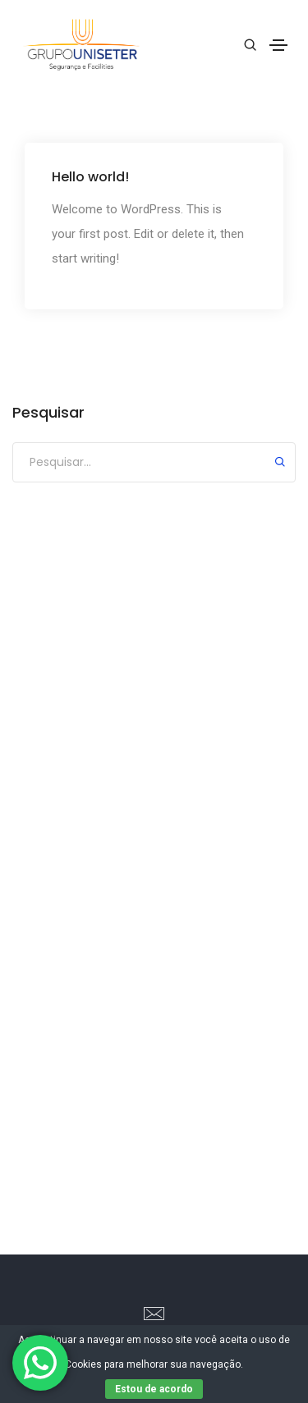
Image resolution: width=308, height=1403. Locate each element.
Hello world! (90, 176)
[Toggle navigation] (278, 45)
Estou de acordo (154, 1389)
